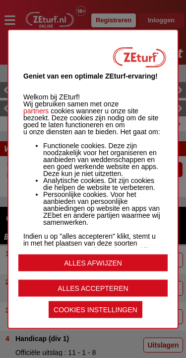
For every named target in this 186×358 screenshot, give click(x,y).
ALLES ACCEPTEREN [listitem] (93, 288)
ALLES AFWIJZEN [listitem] (93, 263)
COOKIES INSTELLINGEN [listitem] (95, 310)
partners (36, 111)
